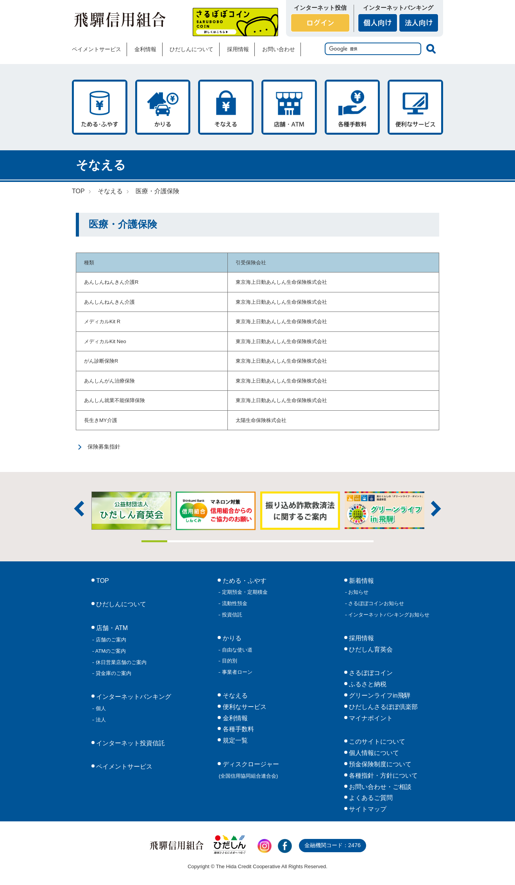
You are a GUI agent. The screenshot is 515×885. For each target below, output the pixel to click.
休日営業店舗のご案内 (120, 662)
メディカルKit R (102, 321)
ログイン (320, 23)
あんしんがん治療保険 (109, 381)
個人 (100, 708)
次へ (436, 508)
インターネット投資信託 (130, 743)
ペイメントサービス (96, 49)
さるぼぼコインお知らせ (375, 603)
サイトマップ (366, 809)
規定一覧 (234, 740)
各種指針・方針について (382, 775)
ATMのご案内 (110, 651)
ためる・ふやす (99, 107)
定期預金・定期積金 (244, 592)
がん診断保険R (101, 361)
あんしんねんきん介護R (111, 282)
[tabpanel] (300, 510)
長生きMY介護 (100, 420)
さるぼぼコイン (235, 22)
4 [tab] (232, 541)
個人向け (377, 23)
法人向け (418, 23)
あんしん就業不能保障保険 (114, 400)
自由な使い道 (236, 650)
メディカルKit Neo (105, 341)
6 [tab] (283, 541)
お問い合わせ (278, 49)
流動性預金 (233, 603)
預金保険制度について (379, 764)
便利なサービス (415, 107)
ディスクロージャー (249, 770)
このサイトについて (376, 741)
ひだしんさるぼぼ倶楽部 (382, 706)
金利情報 (145, 49)
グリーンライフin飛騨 (378, 695)
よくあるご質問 (370, 797)
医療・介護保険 (157, 191)
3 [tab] (206, 541)
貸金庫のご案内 (112, 673)
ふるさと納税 (366, 684)
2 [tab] (180, 541)
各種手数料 (352, 107)
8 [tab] (335, 541)
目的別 (228, 661)
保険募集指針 (104, 446)
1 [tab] (154, 541)
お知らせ (358, 592)
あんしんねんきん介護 (109, 302)
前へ (79, 508)
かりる (163, 107)
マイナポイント (370, 718)
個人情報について (373, 753)
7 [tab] (309, 541)
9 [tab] (361, 541)
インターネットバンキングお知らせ (388, 615)
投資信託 (231, 615)
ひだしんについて (191, 49)
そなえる (226, 107)
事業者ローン (236, 672)
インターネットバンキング (133, 696)
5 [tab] (257, 541)
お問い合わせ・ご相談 (379, 787)
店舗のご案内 (110, 640)
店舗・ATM (289, 107)
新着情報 (360, 580)
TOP (78, 191)
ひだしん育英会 (370, 649)
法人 (100, 720)
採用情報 (238, 49)
